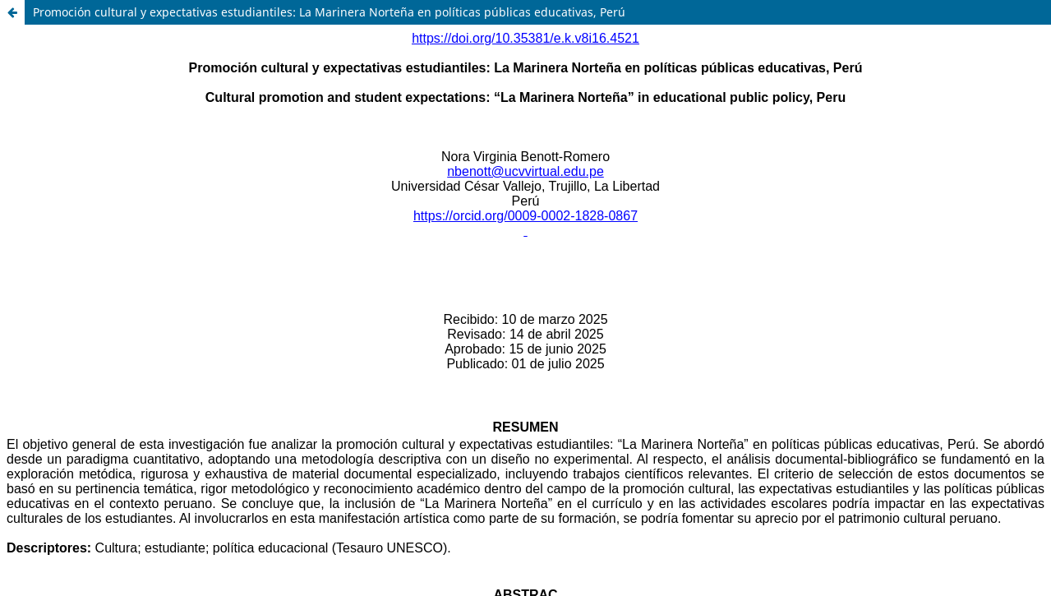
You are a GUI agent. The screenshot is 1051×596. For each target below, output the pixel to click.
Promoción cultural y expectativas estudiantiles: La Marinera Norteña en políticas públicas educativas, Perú (329, 12)
